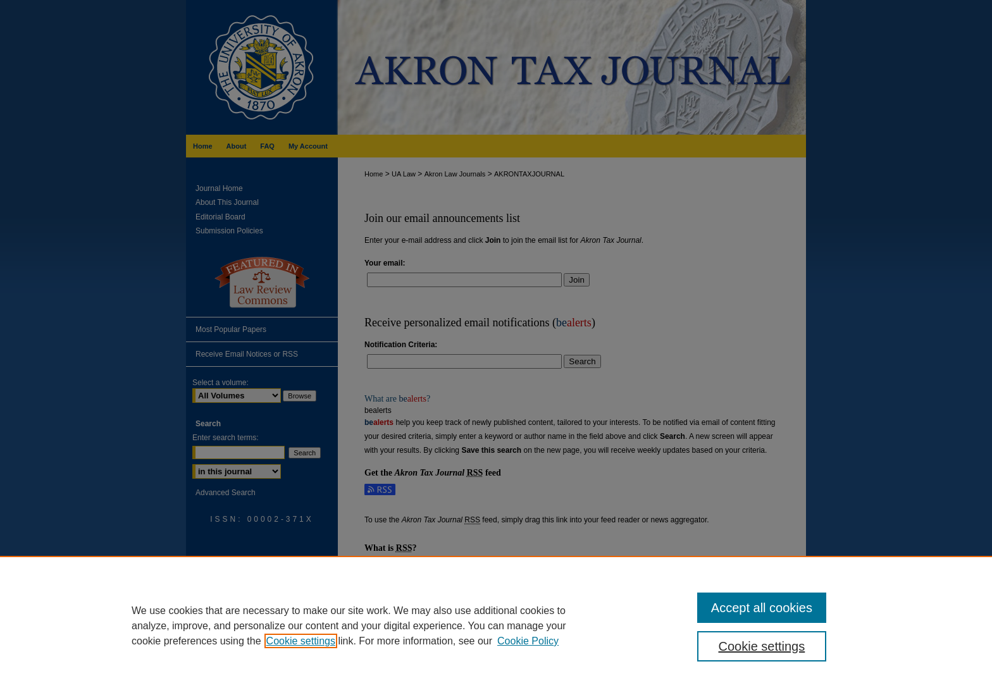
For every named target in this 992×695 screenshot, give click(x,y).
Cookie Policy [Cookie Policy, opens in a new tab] (528, 641)
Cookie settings (300, 641)
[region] (496, 625)
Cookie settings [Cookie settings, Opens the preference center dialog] (762, 646)
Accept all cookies (761, 608)
